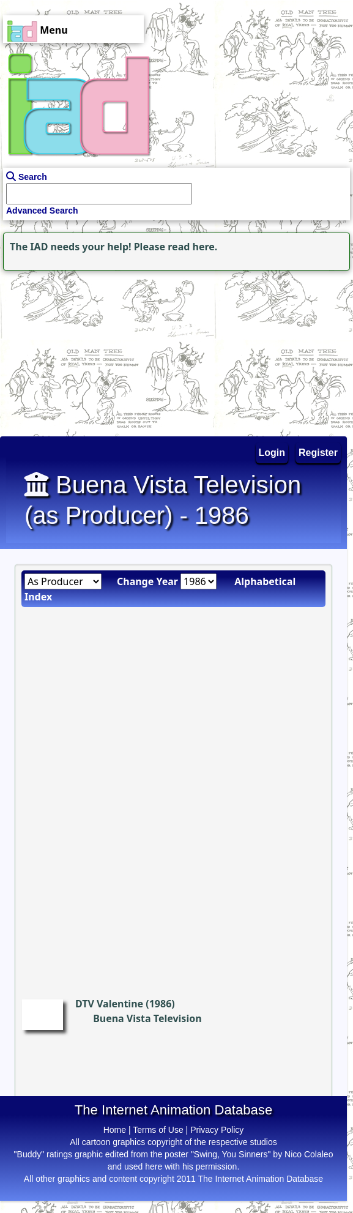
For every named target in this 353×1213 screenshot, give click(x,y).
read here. (192, 246)
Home (114, 1130)
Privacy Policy (216, 1130)
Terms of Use (158, 1130)
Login (272, 452)
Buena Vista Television (147, 1018)
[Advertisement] (76, 350)
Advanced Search (42, 210)
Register (318, 452)
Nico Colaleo (308, 1154)
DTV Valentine (109, 1003)
